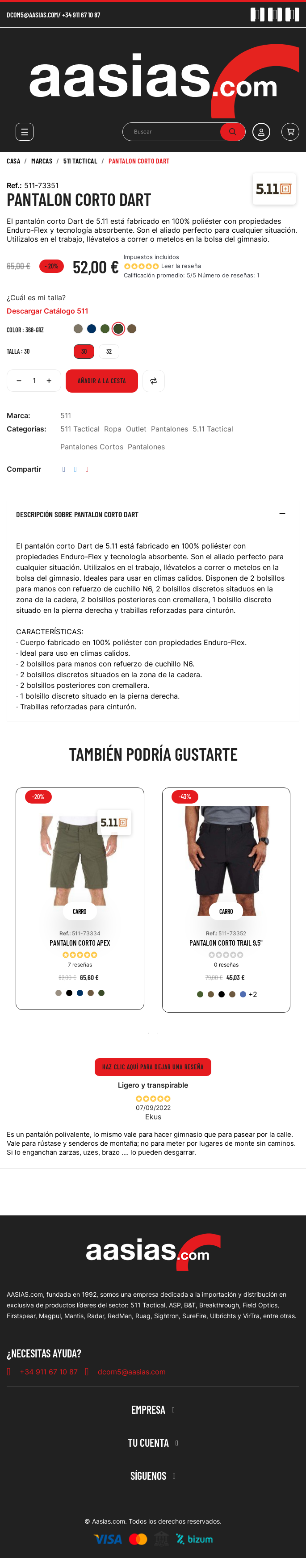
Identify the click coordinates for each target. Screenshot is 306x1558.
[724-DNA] (80, 993)
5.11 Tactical (213, 428)
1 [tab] (148, 1032)
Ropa (113, 428)
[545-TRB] (243, 994)
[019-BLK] (69, 993)
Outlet (136, 428)
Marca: (18, 415)
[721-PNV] (91, 329)
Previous (11, 906)
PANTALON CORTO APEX (80, 943)
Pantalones (169, 428)
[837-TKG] (105, 329)
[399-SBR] (131, 329)
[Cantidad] (34, 380)
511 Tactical (80, 428)
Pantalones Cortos (91, 446)
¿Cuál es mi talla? (36, 297)
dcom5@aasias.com (32, 14)
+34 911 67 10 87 (81, 14)
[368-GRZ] (118, 329)
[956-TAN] (78, 329)
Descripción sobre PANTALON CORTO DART (77, 514)
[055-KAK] (58, 993)
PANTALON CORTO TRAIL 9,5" (226, 943)
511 (65, 415)
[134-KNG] (211, 994)
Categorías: (26, 428)
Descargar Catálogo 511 (47, 310)
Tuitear (75, 469)
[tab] (153, 516)
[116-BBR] (91, 993)
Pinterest (87, 469)
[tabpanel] (80, 905)
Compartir (64, 469)
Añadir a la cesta (102, 381)
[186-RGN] (200, 994)
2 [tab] (157, 1032)
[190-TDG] (101, 993)
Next (294, 906)
